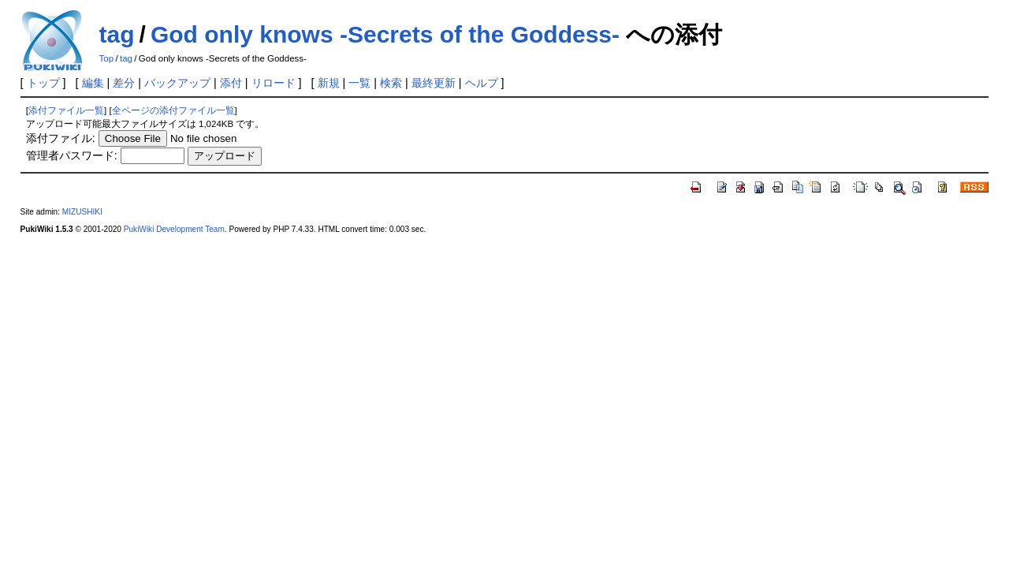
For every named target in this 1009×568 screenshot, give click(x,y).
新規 (329, 83)
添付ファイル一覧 (66, 110)
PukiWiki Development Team (174, 229)
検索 (391, 83)
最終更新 (433, 83)
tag (117, 34)
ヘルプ (481, 83)
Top (106, 58)
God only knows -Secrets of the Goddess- (385, 34)
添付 (231, 83)
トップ (43, 83)
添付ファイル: (60, 138)
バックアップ (177, 83)
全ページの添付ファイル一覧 (173, 110)
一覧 (359, 83)
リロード (273, 83)
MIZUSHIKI (82, 211)
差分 (124, 83)
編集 (93, 83)
